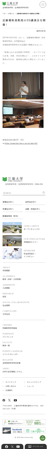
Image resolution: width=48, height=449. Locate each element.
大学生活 (9, 312)
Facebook (6, 446)
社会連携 (16, 304)
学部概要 (6, 269)
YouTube (18, 446)
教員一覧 (7, 344)
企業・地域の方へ (32, 209)
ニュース (30, 386)
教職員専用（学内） (11, 216)
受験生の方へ (8, 202)
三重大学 (13, 179)
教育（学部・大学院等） (12, 277)
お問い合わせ (11, 386)
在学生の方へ (30, 202)
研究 (8, 295)
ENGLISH (39, 184)
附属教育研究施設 (10, 326)
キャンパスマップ (34, 382)
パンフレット (8, 335)
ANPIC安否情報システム (12, 370)
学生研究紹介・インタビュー (34, 254)
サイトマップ (11, 382)
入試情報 (9, 286)
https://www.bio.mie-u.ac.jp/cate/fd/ (21, 143)
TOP (4, 13)
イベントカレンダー (13, 352)
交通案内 (9, 390)
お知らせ (11, 13)
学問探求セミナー (34, 240)
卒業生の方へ (8, 209)
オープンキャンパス (34, 227)
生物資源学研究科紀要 (11, 361)
